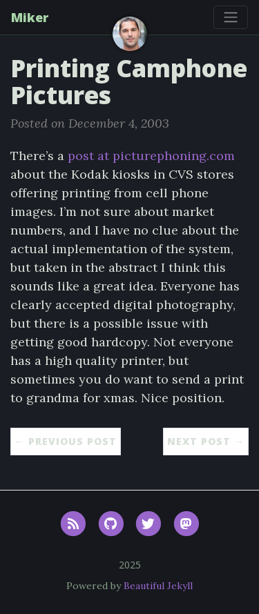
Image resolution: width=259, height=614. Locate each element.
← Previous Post (66, 441)
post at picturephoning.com (151, 156)
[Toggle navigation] (230, 17)
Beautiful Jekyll (158, 586)
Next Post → (205, 441)
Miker (29, 17)
